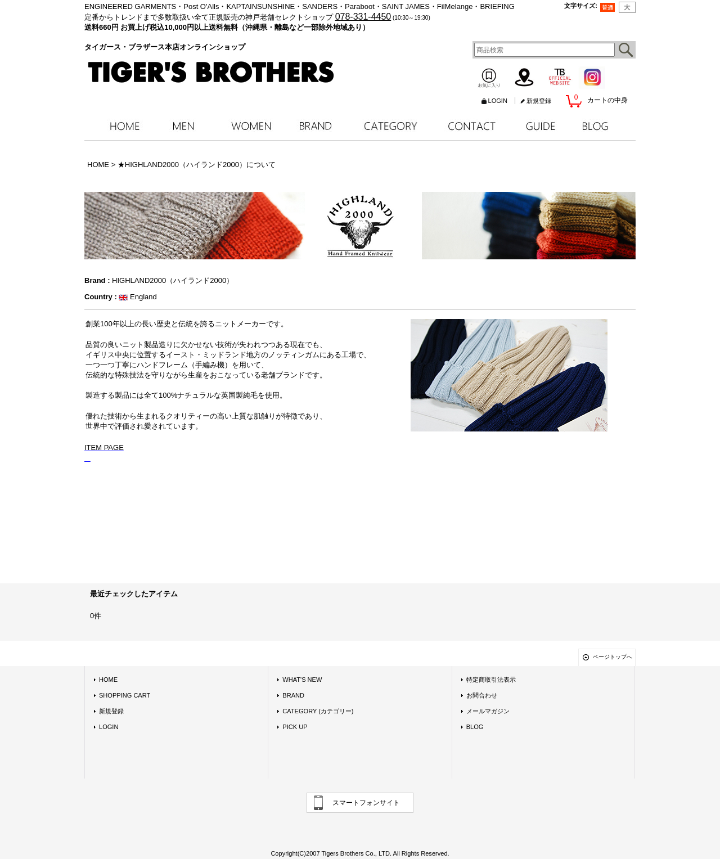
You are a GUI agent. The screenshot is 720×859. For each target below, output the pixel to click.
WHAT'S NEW (302, 679)
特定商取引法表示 (491, 679)
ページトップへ (612, 657)
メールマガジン (488, 711)
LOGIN (497, 100)
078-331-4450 (363, 16)
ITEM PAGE (104, 447)
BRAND (293, 695)
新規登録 (538, 100)
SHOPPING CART (124, 695)
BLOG (475, 726)
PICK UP (294, 726)
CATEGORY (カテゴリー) (317, 711)
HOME (108, 679)
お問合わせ (481, 695)
